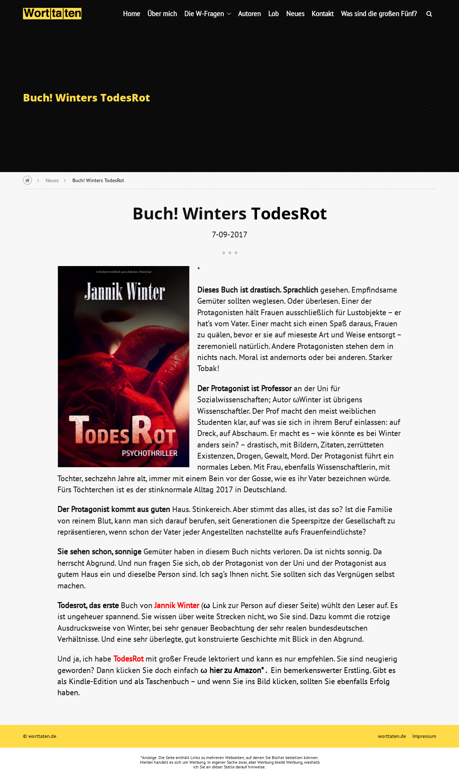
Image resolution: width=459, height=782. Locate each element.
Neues (295, 23)
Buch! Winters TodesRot (98, 180)
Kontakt (322, 23)
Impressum (424, 736)
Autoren (249, 23)
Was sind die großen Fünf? (379, 23)
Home (131, 23)
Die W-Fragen (204, 23)
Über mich (162, 23)
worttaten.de (392, 736)
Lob (273, 23)
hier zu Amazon (235, 670)
